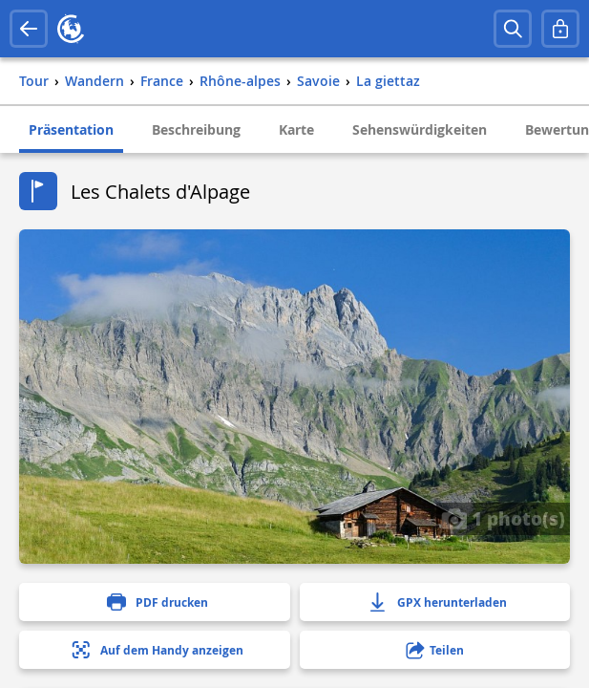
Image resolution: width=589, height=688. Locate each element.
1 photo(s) (503, 518)
